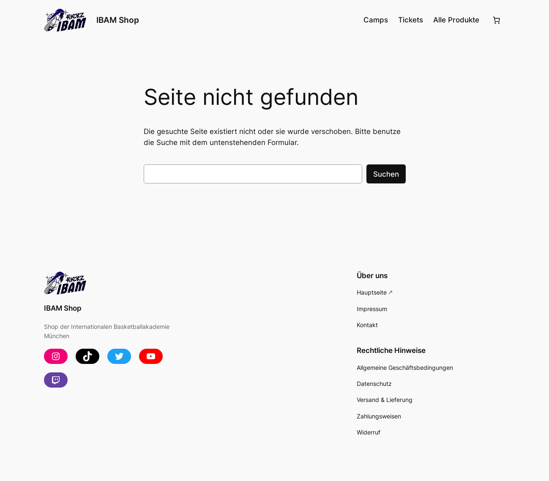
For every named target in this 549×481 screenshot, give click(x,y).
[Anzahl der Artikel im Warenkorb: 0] (496, 20)
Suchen (386, 174)
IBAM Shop (117, 20)
